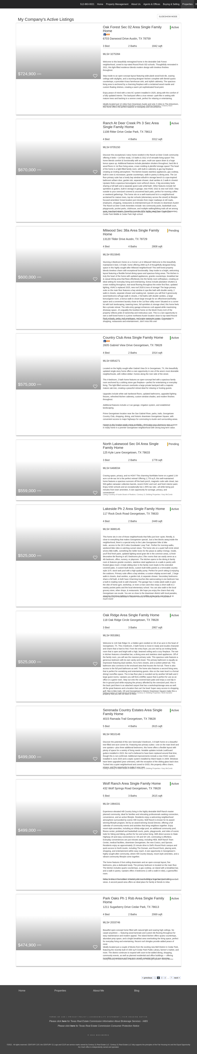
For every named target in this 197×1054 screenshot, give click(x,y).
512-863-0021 (87, 4)
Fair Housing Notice (135, 1017)
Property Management (117, 4)
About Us (136, 4)
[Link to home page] (3, 4)
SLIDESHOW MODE (168, 16)
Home (100, 4)
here (64, 1021)
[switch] (95, 74)
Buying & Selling (171, 4)
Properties (187, 4)
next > (177, 978)
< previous (147, 978)
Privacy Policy (77, 1017)
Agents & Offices (151, 4)
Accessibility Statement (105, 1017)
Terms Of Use (57, 1017)
